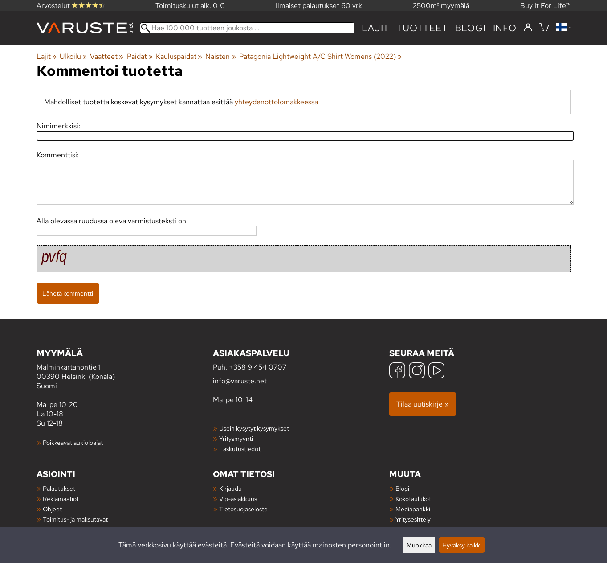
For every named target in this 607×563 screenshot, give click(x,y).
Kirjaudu (230, 488)
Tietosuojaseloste (243, 509)
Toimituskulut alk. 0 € (190, 5)
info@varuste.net (240, 381)
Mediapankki (412, 509)
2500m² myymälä (441, 5)
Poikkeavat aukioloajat (73, 442)
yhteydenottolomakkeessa (276, 102)
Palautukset (59, 488)
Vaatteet (106, 56)
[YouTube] (436, 371)
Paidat (140, 56)
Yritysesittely (413, 519)
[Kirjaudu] (528, 27)
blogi (470, 28)
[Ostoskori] (544, 27)
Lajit (375, 28)
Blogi (402, 488)
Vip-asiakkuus (238, 498)
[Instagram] (417, 371)
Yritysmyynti (236, 438)
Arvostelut (71, 5)
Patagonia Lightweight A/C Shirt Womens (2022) (320, 56)
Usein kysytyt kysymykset (254, 428)
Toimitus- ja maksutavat (75, 519)
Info (505, 28)
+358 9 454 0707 (257, 367)
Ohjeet (52, 509)
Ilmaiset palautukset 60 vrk (319, 5)
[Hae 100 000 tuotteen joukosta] (247, 27)
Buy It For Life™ (545, 5)
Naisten (220, 56)
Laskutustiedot (240, 448)
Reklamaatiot (61, 498)
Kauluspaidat (179, 56)
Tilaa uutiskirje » (422, 404)
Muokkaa (419, 545)
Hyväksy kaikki (461, 545)
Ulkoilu (73, 56)
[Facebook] (397, 371)
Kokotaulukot (413, 498)
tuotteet (422, 28)
